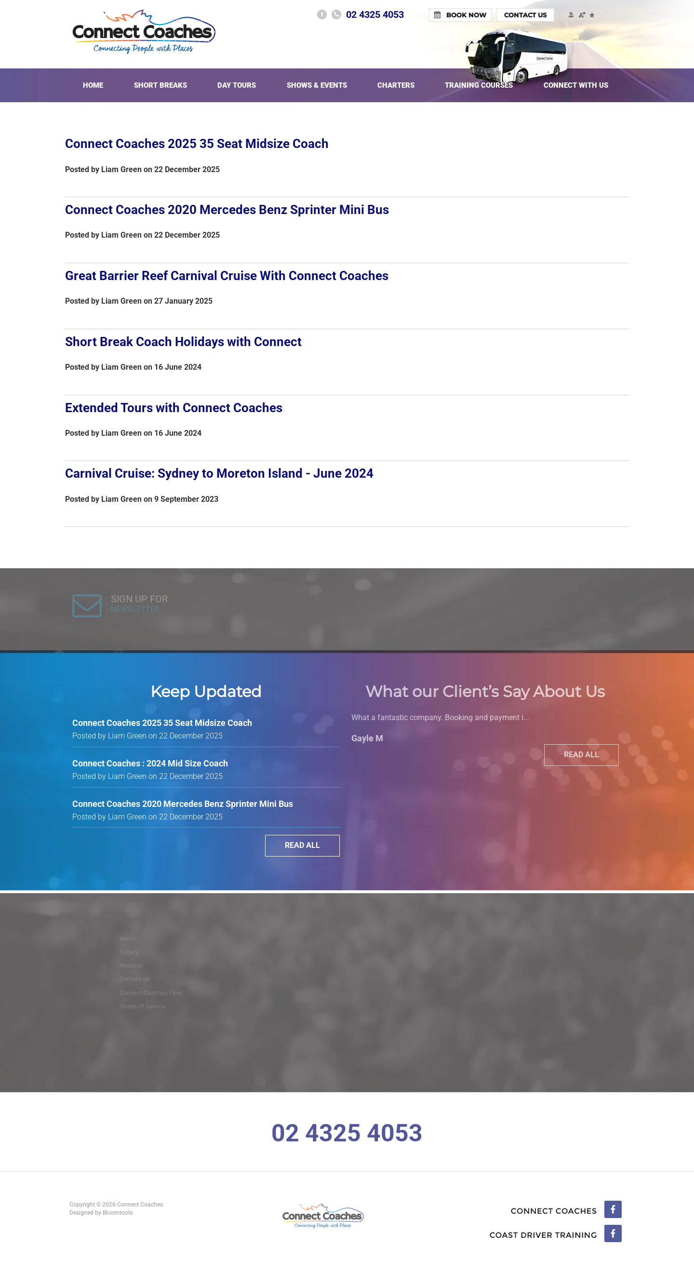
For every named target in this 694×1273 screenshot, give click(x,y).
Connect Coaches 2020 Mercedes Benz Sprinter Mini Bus (227, 209)
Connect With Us (576, 85)
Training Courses (479, 85)
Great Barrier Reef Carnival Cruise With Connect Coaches (226, 275)
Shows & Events (317, 85)
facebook (322, 14)
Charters (395, 85)
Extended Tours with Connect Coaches (173, 408)
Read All (302, 845)
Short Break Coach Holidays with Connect (183, 342)
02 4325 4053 (375, 14)
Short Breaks (160, 85)
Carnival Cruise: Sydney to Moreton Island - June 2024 (219, 473)
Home (93, 85)
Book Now (466, 15)
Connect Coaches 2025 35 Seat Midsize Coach (197, 143)
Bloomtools (114, 1212)
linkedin (556, 1234)
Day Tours (236, 85)
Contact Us (525, 15)
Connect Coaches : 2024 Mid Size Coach (150, 763)
